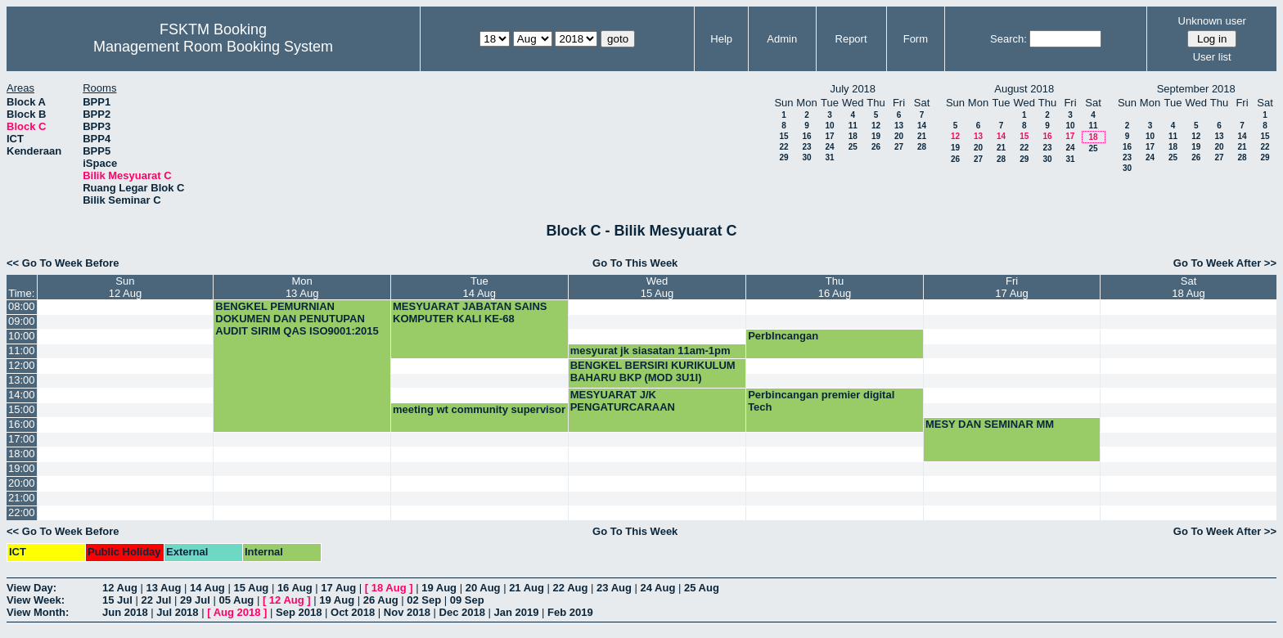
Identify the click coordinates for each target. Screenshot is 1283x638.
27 (898, 146)
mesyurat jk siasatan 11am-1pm (650, 350)
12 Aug (119, 588)
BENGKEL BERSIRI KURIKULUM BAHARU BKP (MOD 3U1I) (653, 371)
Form (915, 39)
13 (898, 125)
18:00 (21, 453)
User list (1212, 57)
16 (806, 136)
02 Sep (424, 600)
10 (829, 125)
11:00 (21, 350)
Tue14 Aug (480, 287)
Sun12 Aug (125, 287)
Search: (1008, 39)
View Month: (38, 612)
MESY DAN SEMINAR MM (989, 424)
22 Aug (570, 588)
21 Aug (526, 588)
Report (851, 39)
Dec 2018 (462, 612)
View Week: (36, 600)
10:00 (21, 336)
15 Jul (117, 600)
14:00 (21, 395)
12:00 (21, 365)
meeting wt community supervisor (479, 409)
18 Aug (389, 588)
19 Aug (439, 588)
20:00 (21, 483)
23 (806, 146)
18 (853, 136)
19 (875, 136)
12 (875, 125)
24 (829, 146)
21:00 (21, 498)
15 (783, 136)
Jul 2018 (177, 612)
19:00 (21, 468)
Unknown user (1212, 21)
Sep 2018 (299, 612)
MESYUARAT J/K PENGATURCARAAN (622, 401)
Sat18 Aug (1188, 287)
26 (875, 146)
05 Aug (236, 600)
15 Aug (250, 588)
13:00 (21, 380)
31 (829, 157)
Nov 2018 (407, 612)
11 (853, 125)
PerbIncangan (783, 336)
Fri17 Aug (1012, 287)
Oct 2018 (353, 612)
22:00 (21, 512)
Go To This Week (635, 263)
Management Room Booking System (213, 46)
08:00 (21, 306)
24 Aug (658, 588)
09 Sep (467, 600)
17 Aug (338, 588)
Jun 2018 (125, 612)
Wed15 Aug (657, 287)
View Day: (31, 588)
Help (721, 39)
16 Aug (295, 588)
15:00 (21, 409)
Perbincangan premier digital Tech (821, 401)
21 (921, 136)
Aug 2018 (237, 612)
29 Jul (195, 600)
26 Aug (380, 600)
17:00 (21, 439)
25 (853, 146)
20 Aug (483, 588)
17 (829, 136)
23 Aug (614, 588)
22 (783, 146)
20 (898, 136)
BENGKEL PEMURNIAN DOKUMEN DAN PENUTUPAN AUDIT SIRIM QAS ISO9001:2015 (296, 318)
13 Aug (163, 588)
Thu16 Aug (835, 287)
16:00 (21, 424)
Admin (782, 39)
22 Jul (156, 600)
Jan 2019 (516, 612)
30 (806, 157)
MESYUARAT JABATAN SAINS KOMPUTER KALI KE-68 (470, 312)
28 (921, 146)
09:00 (21, 321)
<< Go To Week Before (63, 263)
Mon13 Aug (302, 287)
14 (921, 125)
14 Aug (207, 588)
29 (783, 157)
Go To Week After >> (1224, 263)
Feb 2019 (570, 612)
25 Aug (701, 588)
